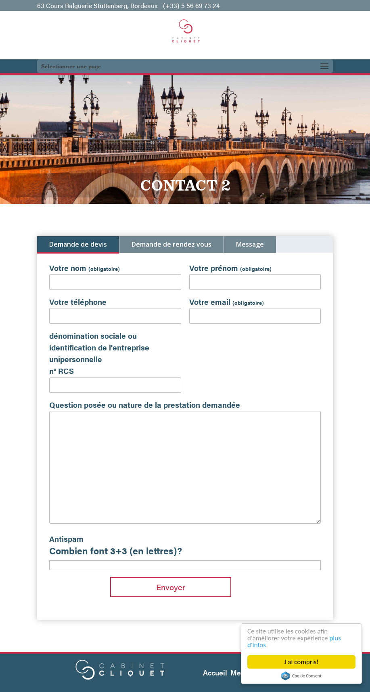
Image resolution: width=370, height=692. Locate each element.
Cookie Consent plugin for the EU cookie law (301, 675)
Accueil (215, 672)
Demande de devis (78, 244)
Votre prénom (230, 267)
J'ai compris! (301, 662)
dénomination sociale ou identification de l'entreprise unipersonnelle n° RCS (99, 353)
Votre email (226, 301)
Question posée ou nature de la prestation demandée (144, 404)
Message (250, 244)
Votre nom (84, 267)
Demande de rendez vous (171, 244)
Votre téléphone (78, 301)
